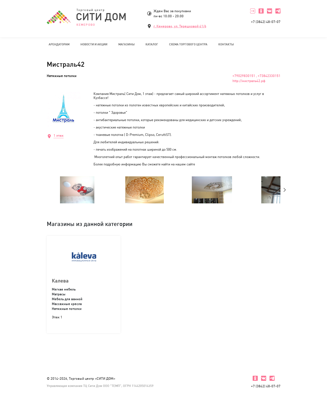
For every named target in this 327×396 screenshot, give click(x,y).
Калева (60, 281)
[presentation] (284, 189)
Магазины (126, 44)
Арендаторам (59, 44)
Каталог (151, 44)
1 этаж (58, 135)
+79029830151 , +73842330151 (256, 76)
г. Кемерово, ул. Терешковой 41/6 (179, 26)
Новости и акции (93, 44)
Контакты (226, 44)
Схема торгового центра (188, 44)
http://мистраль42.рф (248, 81)
